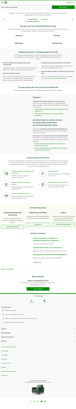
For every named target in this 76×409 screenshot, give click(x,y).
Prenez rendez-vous (9, 311)
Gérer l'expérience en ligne (8, 371)
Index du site (4, 376)
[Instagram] (37, 402)
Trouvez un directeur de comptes (13, 315)
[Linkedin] (45, 402)
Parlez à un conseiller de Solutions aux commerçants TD (20, 319)
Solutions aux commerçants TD (57, 183)
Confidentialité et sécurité (8, 347)
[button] (12, 227)
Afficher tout (38, 262)
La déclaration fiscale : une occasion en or (47, 248)
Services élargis (52, 171)
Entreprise (44, 20)
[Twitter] (30, 402)
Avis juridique (4, 351)
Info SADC (4, 359)
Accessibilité (4, 355)
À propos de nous (6, 363)
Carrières (3, 367)
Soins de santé (32, 20)
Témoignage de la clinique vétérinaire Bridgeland (49, 255)
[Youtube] (41, 402)
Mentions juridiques (7, 269)
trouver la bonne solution (59, 79)
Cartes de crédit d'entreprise (20, 194)
